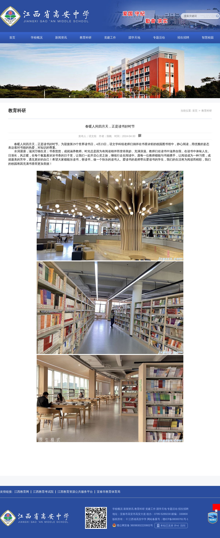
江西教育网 (21, 491)
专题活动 (159, 37)
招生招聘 (183, 37)
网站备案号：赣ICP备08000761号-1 (167, 519)
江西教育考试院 (43, 491)
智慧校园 (208, 37)
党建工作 (110, 37)
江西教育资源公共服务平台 (75, 491)
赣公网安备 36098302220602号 (132, 525)
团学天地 (134, 37)
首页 (12, 37)
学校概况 (37, 37)
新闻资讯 (61, 37)
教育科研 (85, 37)
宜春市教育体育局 (108, 491)
